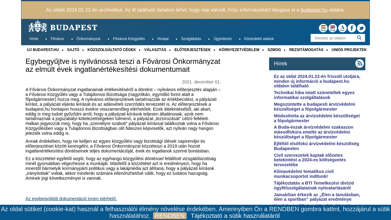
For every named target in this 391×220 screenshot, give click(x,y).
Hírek (34, 39)
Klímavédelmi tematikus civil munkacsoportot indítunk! (304, 174)
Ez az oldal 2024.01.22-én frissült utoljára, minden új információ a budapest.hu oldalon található (317, 81)
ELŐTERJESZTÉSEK (192, 50)
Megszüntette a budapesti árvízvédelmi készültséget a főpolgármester (314, 107)
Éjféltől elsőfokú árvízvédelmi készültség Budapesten (316, 146)
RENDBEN (170, 215)
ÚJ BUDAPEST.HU (43, 50)
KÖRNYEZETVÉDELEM (239, 50)
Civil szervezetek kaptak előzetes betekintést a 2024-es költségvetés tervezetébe (310, 160)
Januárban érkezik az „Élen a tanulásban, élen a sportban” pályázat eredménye (317, 197)
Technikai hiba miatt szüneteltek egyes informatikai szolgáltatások (314, 95)
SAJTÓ (73, 50)
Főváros (57, 39)
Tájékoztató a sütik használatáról (235, 215)
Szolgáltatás (191, 39)
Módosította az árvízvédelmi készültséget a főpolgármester (317, 118)
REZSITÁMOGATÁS (306, 50)
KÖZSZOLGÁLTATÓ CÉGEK (112, 50)
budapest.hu (314, 10)
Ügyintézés (223, 39)
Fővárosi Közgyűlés (129, 39)
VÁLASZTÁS (155, 50)
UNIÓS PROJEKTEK (349, 50)
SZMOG (274, 50)
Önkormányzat (88, 39)
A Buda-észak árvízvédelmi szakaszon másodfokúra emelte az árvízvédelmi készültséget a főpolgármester (313, 132)
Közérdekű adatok (259, 39)
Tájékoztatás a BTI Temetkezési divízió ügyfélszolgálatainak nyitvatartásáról (314, 185)
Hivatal (163, 39)
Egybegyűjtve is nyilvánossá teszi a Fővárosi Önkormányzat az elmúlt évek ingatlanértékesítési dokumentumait (123, 65)
